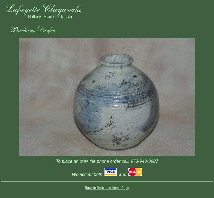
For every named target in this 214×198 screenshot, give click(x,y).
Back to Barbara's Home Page (107, 188)
